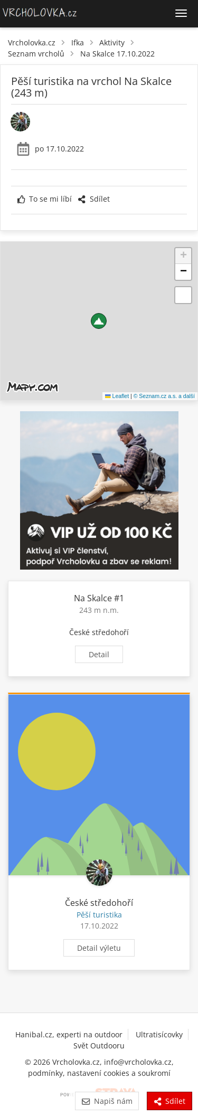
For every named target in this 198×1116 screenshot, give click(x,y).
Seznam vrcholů (36, 54)
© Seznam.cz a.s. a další (164, 396)
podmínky (45, 1073)
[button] (99, 321)
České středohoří (99, 632)
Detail (99, 654)
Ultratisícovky (159, 1034)
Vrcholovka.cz (31, 42)
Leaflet (117, 396)
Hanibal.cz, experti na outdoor (68, 1034)
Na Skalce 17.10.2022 (117, 54)
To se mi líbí (44, 199)
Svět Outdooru (99, 1046)
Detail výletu (99, 948)
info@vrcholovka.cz (138, 1062)
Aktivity (112, 42)
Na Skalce (93, 598)
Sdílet (93, 199)
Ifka (77, 42)
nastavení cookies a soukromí (119, 1073)
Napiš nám (107, 1101)
